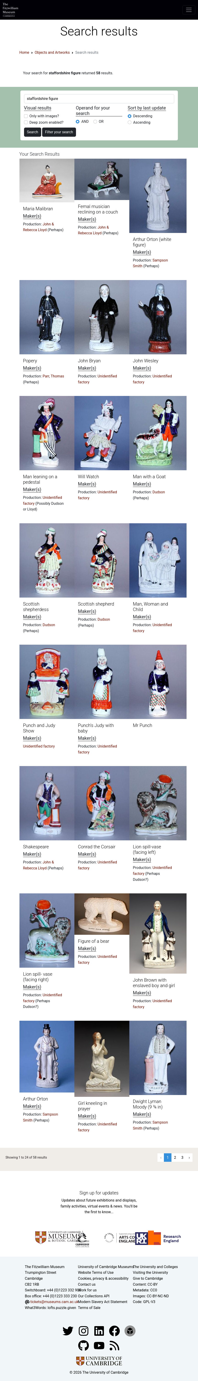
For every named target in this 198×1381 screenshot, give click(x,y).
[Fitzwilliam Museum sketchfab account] (130, 1330)
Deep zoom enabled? (46, 122)
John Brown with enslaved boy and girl (154, 982)
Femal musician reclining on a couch (98, 209)
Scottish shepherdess (36, 606)
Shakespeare (36, 846)
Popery (30, 360)
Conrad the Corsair (97, 846)
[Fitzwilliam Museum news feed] (114, 1345)
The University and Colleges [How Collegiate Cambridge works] (155, 1267)
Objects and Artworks (52, 52)
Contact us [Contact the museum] (87, 1284)
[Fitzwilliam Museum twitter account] (68, 1330)
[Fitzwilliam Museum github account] (84, 1345)
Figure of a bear (93, 941)
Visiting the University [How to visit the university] (150, 1272)
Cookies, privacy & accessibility (103, 1278)
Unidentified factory (39, 746)
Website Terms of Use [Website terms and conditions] (96, 1272)
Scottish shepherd (96, 604)
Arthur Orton (35, 1099)
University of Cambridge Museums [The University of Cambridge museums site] (106, 1267)
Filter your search (59, 132)
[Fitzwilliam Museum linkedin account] (115, 1330)
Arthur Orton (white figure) (152, 242)
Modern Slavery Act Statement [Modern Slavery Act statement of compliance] (102, 1302)
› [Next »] (189, 1157)
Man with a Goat (149, 476)
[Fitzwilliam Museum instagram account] (84, 1330)
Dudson (158, 492)
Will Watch (88, 476)
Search (32, 132)
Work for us (87, 1290)
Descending (142, 116)
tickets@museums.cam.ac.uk (54, 1302)
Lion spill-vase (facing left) (147, 849)
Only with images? (44, 116)
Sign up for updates (98, 1193)
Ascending (141, 122)
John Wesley (145, 360)
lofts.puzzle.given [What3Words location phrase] (62, 1308)
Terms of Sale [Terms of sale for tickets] (89, 1308)
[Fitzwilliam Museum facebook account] (99, 1330)
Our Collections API (94, 1296)
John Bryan (89, 360)
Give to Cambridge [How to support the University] (148, 1278)
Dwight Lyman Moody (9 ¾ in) (148, 1104)
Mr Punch (142, 725)
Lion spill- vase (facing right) (37, 976)
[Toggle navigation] (188, 9)
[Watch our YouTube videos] (99, 1345)
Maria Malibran (38, 208)
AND (85, 121)
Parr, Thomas (53, 376)
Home (24, 52)
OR (101, 121)
